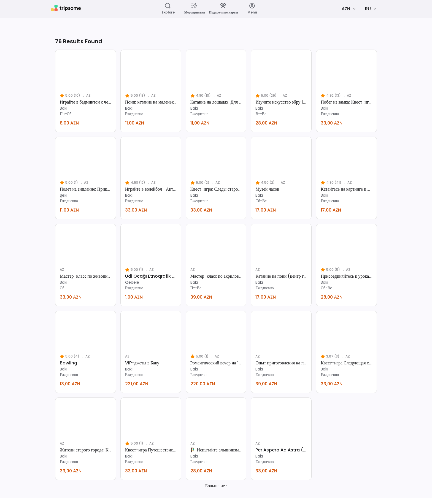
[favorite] (110, 55)
